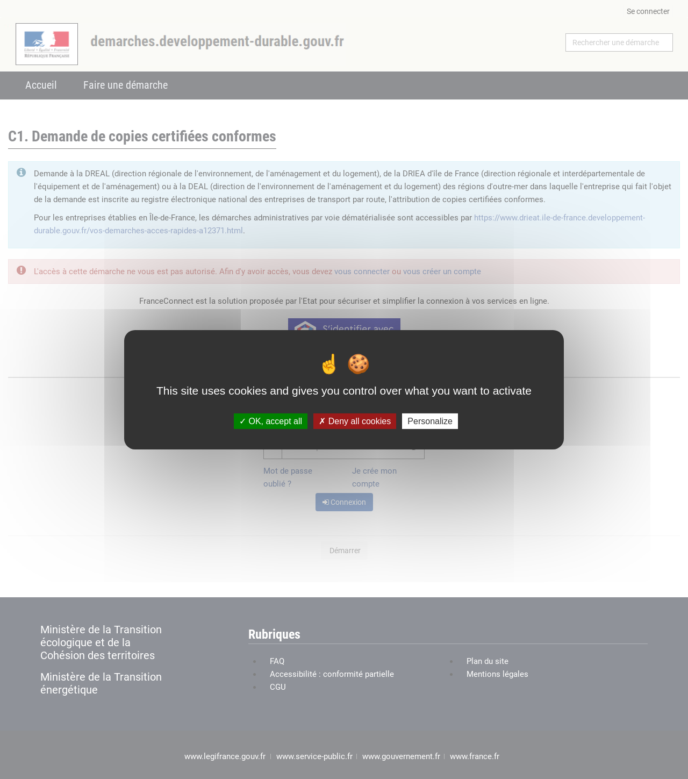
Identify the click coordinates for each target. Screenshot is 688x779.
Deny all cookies (355, 420)
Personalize (430, 420)
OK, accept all (270, 420)
